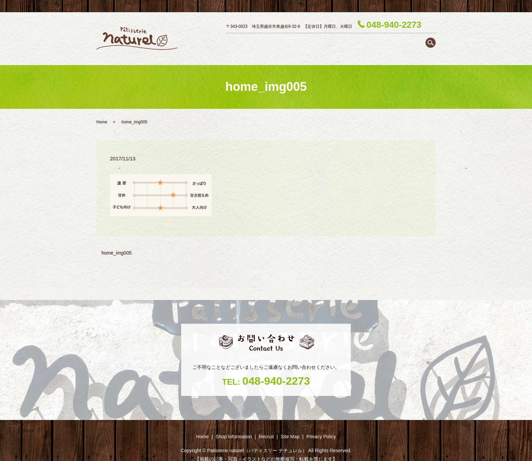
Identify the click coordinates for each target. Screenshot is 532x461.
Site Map (290, 424)
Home (228, 41)
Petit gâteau (341, 41)
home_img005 (116, 240)
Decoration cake (304, 41)
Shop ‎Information (261, 41)
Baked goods (376, 41)
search (430, 24)
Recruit (427, 41)
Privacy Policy (321, 424)
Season (405, 41)
